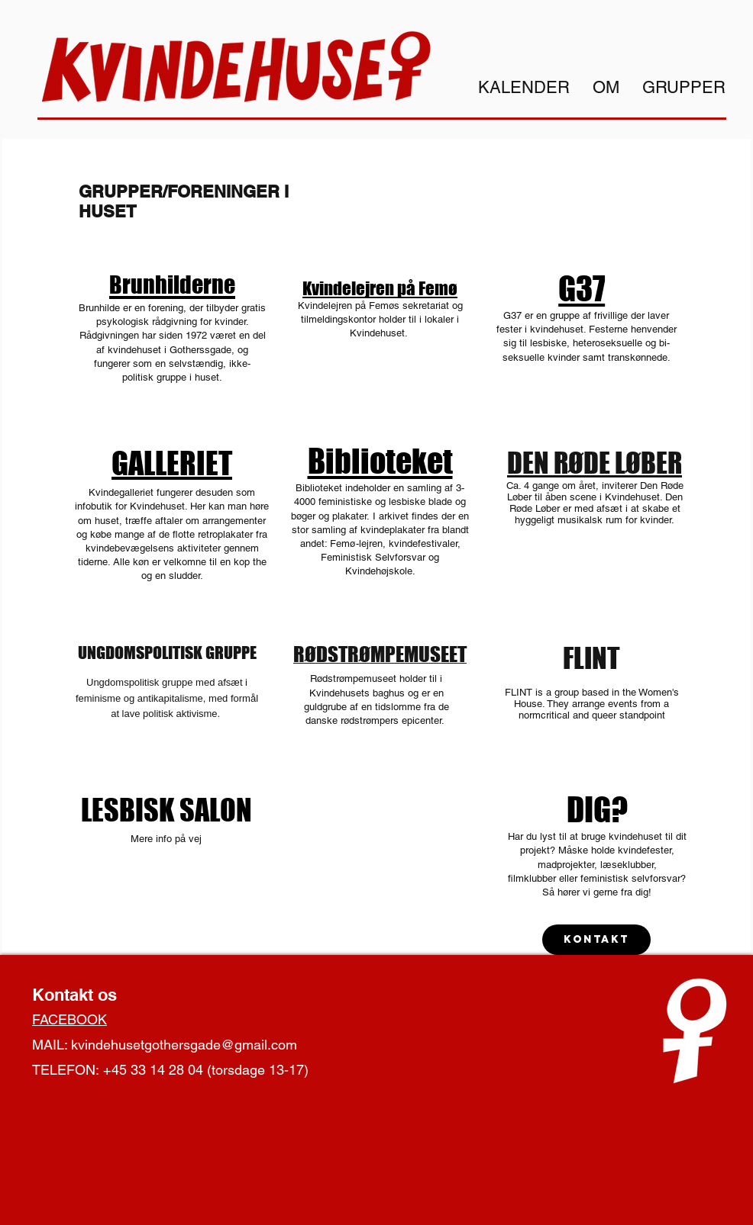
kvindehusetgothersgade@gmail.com (184, 1045)
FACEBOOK (69, 1019)
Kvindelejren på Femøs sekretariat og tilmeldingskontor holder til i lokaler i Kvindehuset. (380, 319)
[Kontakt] (596, 939)
